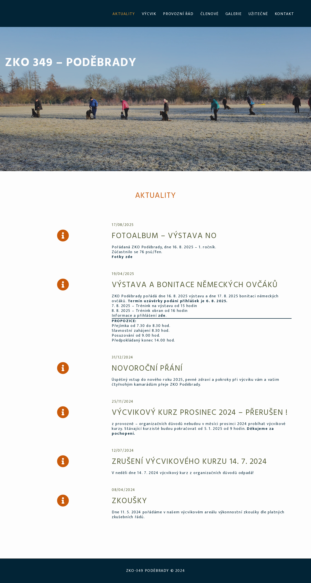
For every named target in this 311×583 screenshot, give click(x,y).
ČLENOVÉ (209, 14)
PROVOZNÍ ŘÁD (178, 14)
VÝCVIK (149, 14)
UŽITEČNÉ (258, 14)
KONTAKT (284, 14)
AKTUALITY (123, 14)
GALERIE (233, 14)
